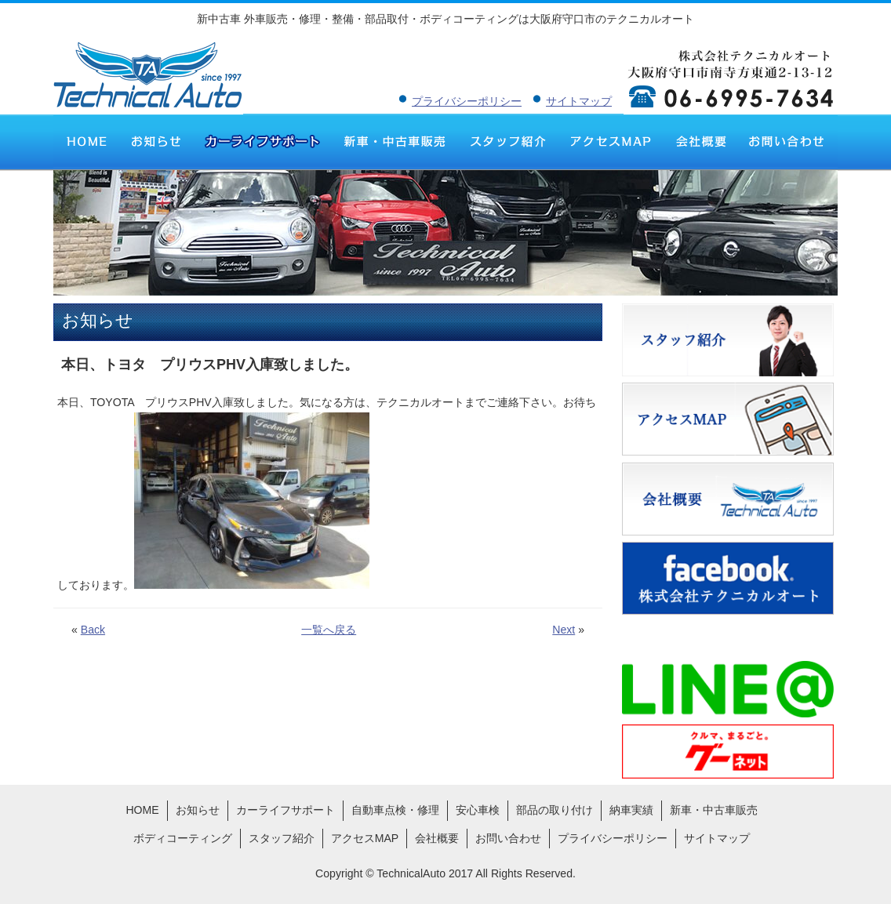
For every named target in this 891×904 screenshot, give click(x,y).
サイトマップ (579, 101)
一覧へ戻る (328, 629)
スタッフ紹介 (508, 141)
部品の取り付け (554, 810)
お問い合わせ (787, 141)
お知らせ (156, 141)
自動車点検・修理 (395, 810)
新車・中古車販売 (394, 141)
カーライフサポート (262, 141)
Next (563, 629)
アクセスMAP (610, 141)
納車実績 (631, 810)
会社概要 (700, 141)
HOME (86, 141)
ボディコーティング (182, 838)
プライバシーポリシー (467, 101)
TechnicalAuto (411, 873)
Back (93, 629)
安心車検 (478, 810)
